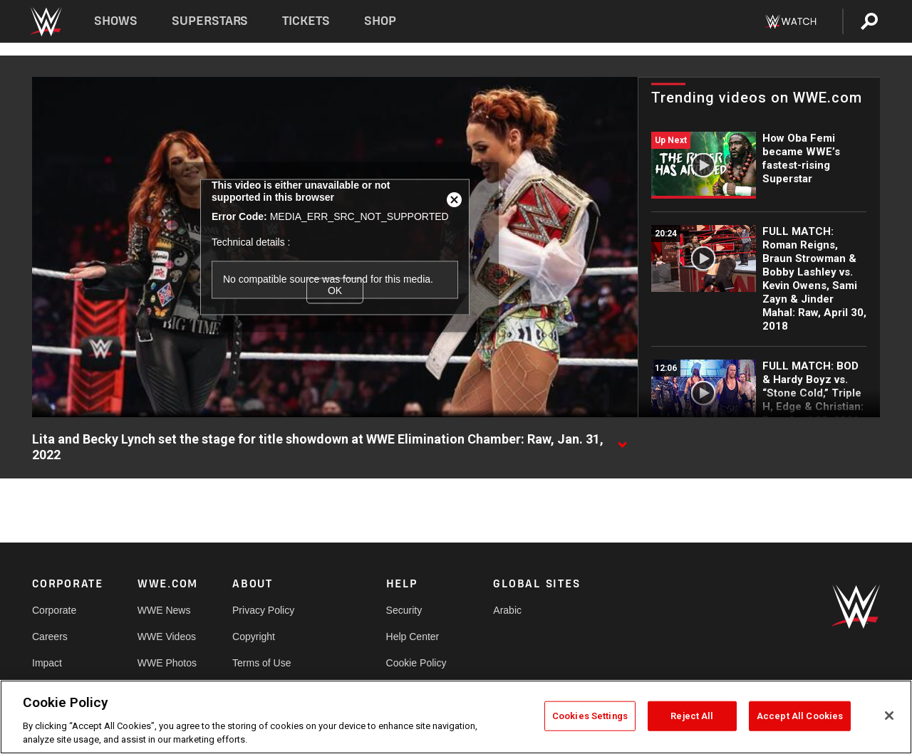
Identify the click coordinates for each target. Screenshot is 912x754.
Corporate (54, 610)
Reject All (691, 716)
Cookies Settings (590, 716)
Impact (47, 663)
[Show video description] (622, 440)
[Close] (889, 715)
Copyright (253, 636)
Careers (50, 636)
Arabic (507, 610)
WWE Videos (167, 636)
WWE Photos (167, 663)
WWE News (164, 610)
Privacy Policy (263, 610)
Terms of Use (261, 663)
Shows (116, 21)
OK (335, 290)
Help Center (413, 636)
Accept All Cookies (800, 716)
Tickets (306, 21)
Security (404, 610)
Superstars (210, 21)
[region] (456, 717)
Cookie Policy (416, 663)
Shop (380, 21)
